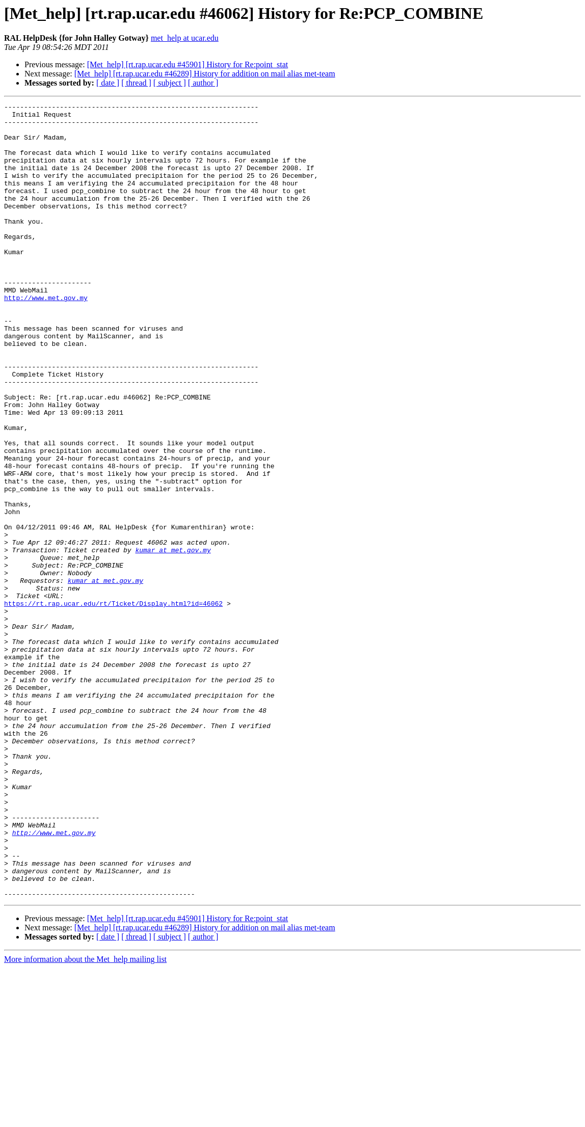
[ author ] (203, 82)
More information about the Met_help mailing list (85, 1118)
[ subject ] (169, 82)
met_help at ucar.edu (185, 38)
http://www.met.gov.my (46, 337)
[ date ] (107, 82)
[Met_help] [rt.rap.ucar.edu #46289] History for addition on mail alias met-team (204, 73)
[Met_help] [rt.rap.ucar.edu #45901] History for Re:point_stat (187, 64)
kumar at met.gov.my (172, 640)
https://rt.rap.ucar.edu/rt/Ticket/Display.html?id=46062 (113, 704)
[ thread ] (136, 82)
